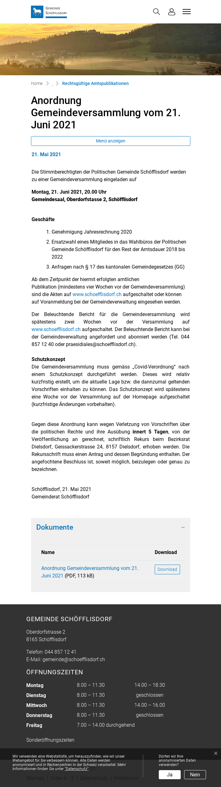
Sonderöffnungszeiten (50, 740)
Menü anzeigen (110, 140)
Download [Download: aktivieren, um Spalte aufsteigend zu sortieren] (166, 552)
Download (167, 569)
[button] (156, 11)
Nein (195, 775)
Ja (170, 775)
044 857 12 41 (61, 652)
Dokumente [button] (54, 527)
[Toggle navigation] (185, 11)
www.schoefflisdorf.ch (97, 294)
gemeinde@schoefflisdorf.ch (74, 659)
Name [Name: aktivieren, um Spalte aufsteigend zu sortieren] (48, 552)
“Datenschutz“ (76, 769)
